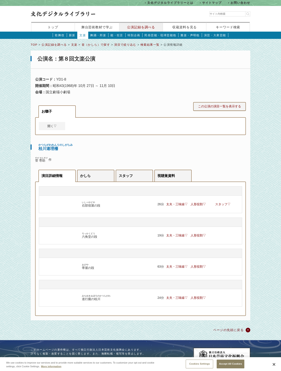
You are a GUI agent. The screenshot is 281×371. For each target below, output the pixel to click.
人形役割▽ (198, 204)
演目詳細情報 (52, 176)
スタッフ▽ (223, 204)
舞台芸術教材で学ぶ (97, 27)
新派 (72, 35)
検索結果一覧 (149, 44)
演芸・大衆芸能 (215, 35)
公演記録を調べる (141, 27)
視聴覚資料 (166, 176)
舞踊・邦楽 (98, 35)
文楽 (82, 35)
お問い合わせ (240, 2)
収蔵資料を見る (184, 27)
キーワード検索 (228, 27)
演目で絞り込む (125, 44)
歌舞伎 (59, 35)
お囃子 (46, 111)
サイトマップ (212, 2)
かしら (85, 176)
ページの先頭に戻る (228, 330)
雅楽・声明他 (189, 35)
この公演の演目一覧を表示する (219, 106)
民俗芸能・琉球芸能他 (160, 35)
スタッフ (126, 176)
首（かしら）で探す (96, 44)
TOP (34, 44)
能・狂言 (116, 35)
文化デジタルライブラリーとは (170, 2)
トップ (53, 27)
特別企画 (134, 35)
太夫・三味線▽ (177, 204)
